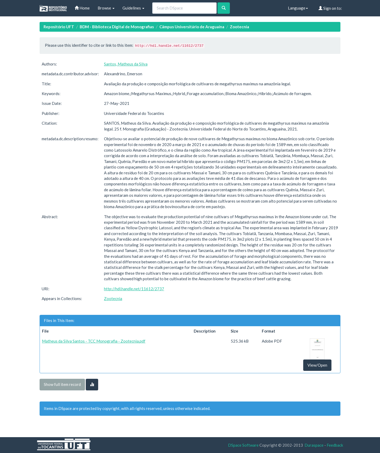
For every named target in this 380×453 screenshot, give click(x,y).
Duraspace (314, 445)
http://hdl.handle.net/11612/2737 (134, 288)
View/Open (317, 365)
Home (82, 8)
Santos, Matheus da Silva (126, 64)
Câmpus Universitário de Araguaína (191, 26)
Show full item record (62, 384)
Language (298, 8)
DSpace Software (243, 445)
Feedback (335, 445)
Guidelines (133, 8)
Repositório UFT (59, 26)
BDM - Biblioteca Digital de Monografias (117, 26)
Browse (106, 8)
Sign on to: (330, 8)
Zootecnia (239, 26)
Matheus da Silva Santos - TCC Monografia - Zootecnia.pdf (93, 341)
